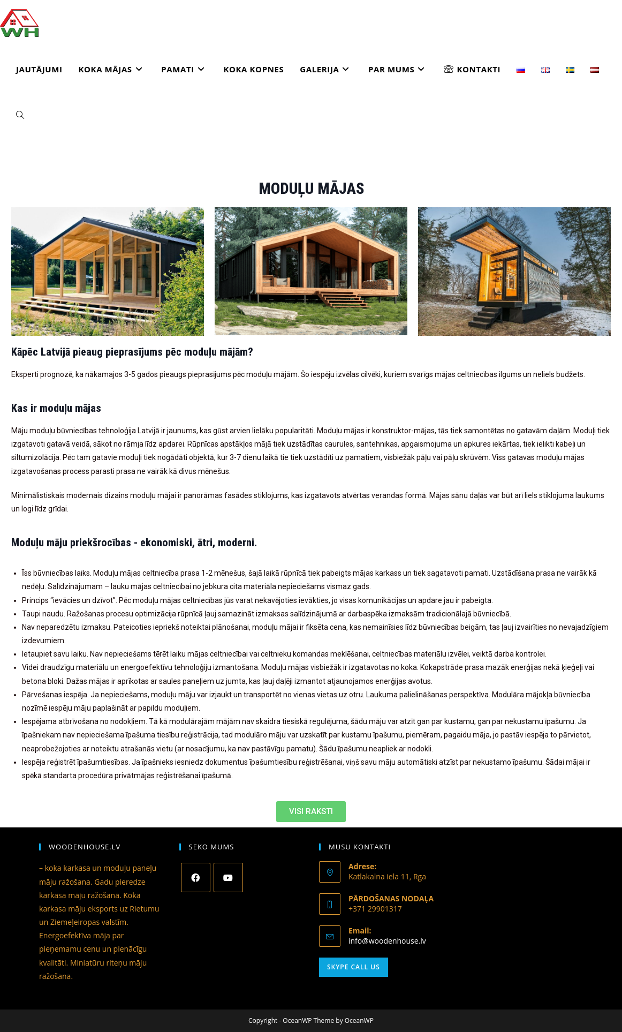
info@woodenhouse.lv (387, 941)
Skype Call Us (353, 966)
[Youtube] (228, 877)
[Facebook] (195, 877)
